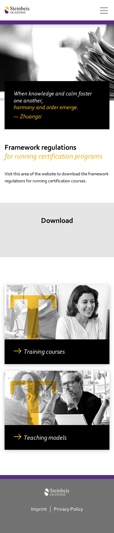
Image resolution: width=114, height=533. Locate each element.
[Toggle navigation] (104, 10)
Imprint (39, 509)
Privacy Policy (68, 509)
